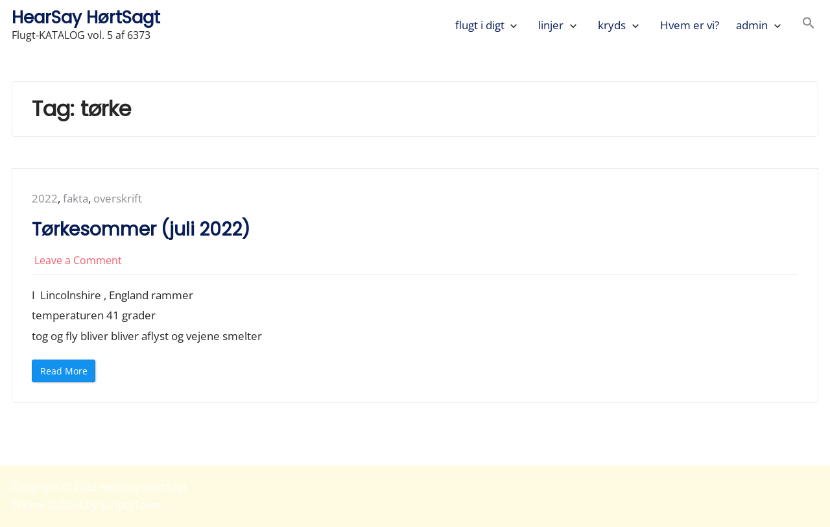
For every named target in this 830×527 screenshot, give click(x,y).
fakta (75, 198)
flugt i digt (479, 25)
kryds (612, 25)
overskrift (117, 198)
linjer (550, 25)
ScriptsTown (130, 505)
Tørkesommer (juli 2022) (143, 229)
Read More (67, 373)
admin (752, 25)
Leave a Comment (78, 260)
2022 (45, 198)
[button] (808, 25)
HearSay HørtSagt (86, 17)
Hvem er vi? (689, 25)
